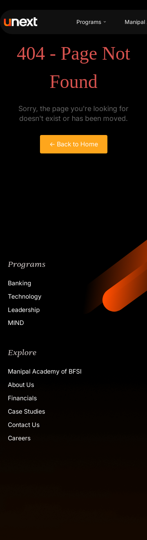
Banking (19, 283)
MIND (16, 323)
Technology (25, 296)
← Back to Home (73, 144)
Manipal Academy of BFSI (45, 371)
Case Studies (26, 411)
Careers (19, 438)
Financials (22, 398)
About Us (21, 385)
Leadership (24, 310)
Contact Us (24, 425)
